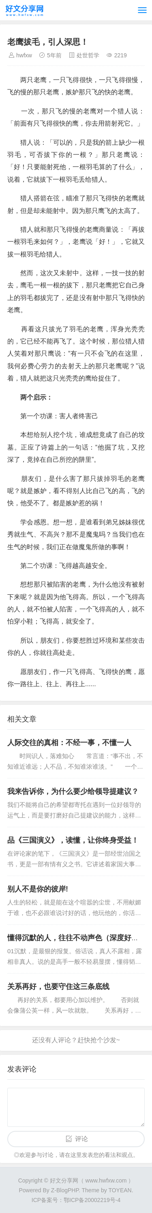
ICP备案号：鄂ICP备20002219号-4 (76, 1200)
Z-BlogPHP (65, 1190)
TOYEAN (119, 1190)
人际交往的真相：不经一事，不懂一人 (69, 743)
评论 (81, 1138)
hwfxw (24, 55)
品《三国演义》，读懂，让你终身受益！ (73, 840)
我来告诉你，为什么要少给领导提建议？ (73, 791)
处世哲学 (88, 55)
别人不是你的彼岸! (37, 889)
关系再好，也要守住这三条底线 (58, 987)
